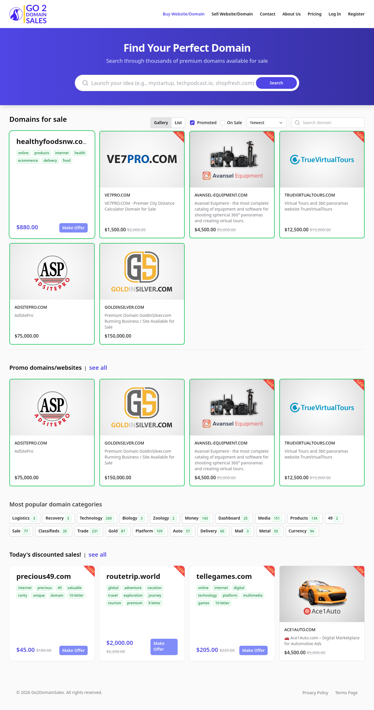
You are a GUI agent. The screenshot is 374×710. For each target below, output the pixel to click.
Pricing (314, 14)
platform (230, 595)
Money (197, 518)
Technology (97, 518)
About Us (292, 14)
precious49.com (43, 576)
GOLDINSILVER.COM (124, 307)
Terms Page (346, 692)
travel (113, 595)
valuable (74, 587)
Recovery (59, 518)
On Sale (234, 122)
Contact (268, 14)
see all (98, 368)
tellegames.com (224, 576)
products (41, 152)
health (80, 152)
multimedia (252, 595)
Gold (117, 531)
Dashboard (234, 518)
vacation (154, 587)
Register (356, 14)
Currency (302, 531)
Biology (133, 518)
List (178, 122)
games (203, 602)
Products (305, 518)
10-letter (76, 595)
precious (44, 587)
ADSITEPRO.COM (31, 307)
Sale (21, 531)
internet (62, 152)
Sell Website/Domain (232, 14)
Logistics (24, 518)
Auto (182, 531)
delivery (50, 160)
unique (39, 595)
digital (239, 587)
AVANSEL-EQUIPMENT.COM (221, 195)
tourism (114, 602)
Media (270, 518)
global (113, 587)
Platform (150, 531)
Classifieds (53, 531)
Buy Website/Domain (184, 14)
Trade (88, 531)
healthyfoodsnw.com (52, 141)
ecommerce (28, 160)
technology (207, 595)
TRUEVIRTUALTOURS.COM (310, 195)
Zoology (165, 518)
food (66, 160)
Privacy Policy (315, 692)
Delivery (213, 531)
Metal (269, 531)
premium (135, 602)
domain (57, 595)
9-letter (154, 602)
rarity (22, 595)
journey (154, 595)
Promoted (207, 122)
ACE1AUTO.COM (300, 629)
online (23, 152)
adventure (133, 587)
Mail (243, 531)
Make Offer (73, 227)
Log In (334, 14)
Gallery (161, 122)
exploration (133, 595)
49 (334, 518)
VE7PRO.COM (117, 195)
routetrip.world (133, 576)
